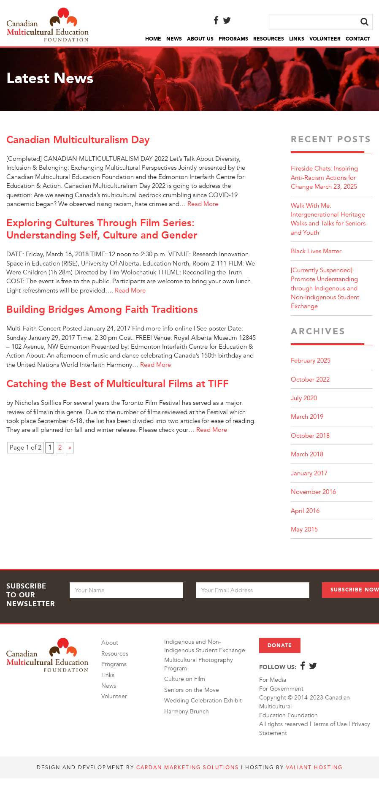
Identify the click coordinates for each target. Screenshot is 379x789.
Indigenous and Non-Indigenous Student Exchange (204, 646)
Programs (233, 39)
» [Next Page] (69, 448)
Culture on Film (184, 679)
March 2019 (307, 417)
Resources (268, 39)
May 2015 (304, 530)
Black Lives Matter (316, 251)
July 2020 (304, 398)
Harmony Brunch (186, 711)
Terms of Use (330, 724)
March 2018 (307, 454)
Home (153, 39)
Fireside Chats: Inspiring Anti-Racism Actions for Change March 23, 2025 (324, 178)
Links (296, 39)
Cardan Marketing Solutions (187, 767)
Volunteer (325, 39)
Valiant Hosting (314, 767)
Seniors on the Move (191, 690)
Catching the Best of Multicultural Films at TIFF (117, 383)
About (109, 642)
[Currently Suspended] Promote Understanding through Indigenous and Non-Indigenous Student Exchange (325, 288)
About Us (200, 39)
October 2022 (310, 380)
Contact (358, 39)
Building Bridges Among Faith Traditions (102, 309)
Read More (202, 204)
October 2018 (310, 436)
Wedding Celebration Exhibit (203, 700)
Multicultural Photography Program (198, 664)
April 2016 (305, 511)
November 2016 (313, 492)
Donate (280, 645)
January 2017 (309, 473)
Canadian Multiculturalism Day (77, 139)
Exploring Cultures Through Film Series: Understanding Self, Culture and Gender (101, 229)
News (174, 39)
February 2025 (310, 361)
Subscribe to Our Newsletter (30, 595)
